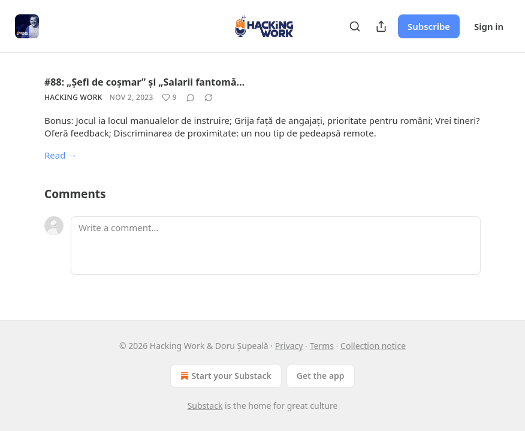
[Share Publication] (381, 26)
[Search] (355, 26)
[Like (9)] (169, 97)
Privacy (289, 345)
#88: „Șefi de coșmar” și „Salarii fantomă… (144, 82)
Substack (205, 405)
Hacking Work (73, 97)
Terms (322, 345)
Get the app (321, 375)
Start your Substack (224, 376)
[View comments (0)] (190, 97)
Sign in (488, 26)
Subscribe (429, 26)
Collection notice (373, 345)
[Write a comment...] (276, 245)
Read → (60, 155)
